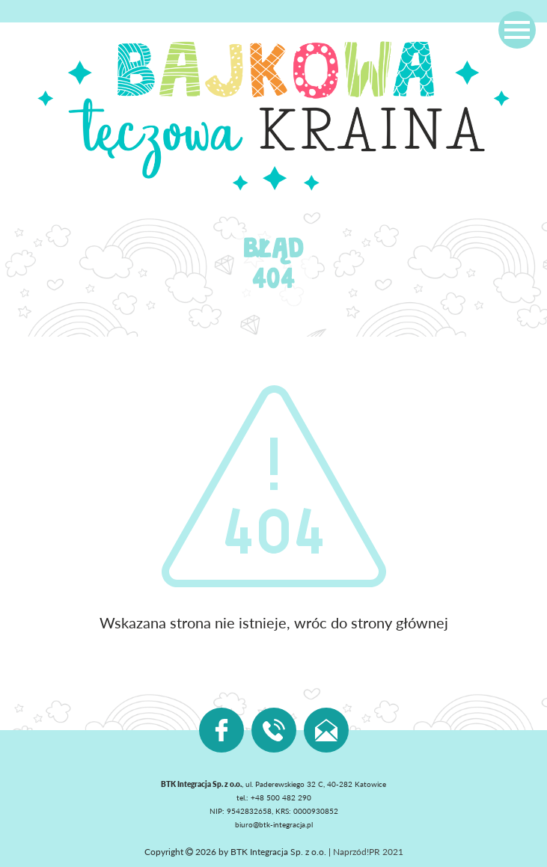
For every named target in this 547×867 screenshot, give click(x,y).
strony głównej (399, 622)
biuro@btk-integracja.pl (274, 824)
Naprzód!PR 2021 (368, 851)
